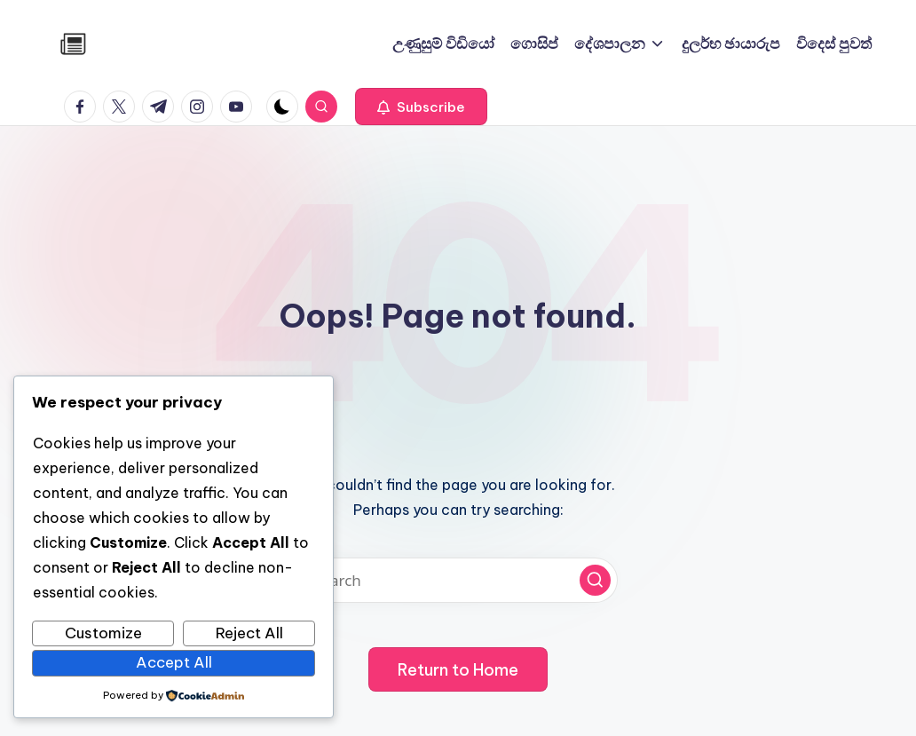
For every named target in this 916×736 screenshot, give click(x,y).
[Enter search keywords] (458, 580)
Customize (103, 633)
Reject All (249, 633)
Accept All (174, 662)
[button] (421, 106)
